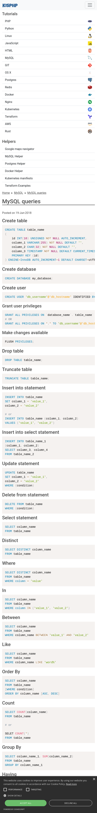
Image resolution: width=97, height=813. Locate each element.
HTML (48, 50)
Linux (48, 36)
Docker (48, 95)
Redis (48, 87)
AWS (48, 124)
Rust (48, 131)
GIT (48, 65)
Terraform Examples (18, 185)
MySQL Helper (14, 156)
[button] (5, 789)
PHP (48, 21)
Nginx (48, 102)
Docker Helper (14, 171)
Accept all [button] (25, 803)
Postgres (48, 80)
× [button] (94, 779)
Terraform (48, 117)
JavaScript (48, 43)
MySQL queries (36, 193)
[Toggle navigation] (90, 5)
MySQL (48, 58)
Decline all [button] (70, 803)
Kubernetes (48, 109)
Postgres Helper (15, 163)
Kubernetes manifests (19, 178)
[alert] (48, 794)
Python (48, 28)
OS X (48, 73)
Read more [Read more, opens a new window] (71, 784)
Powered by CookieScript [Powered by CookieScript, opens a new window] (14, 809)
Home (6, 193)
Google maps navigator (19, 149)
